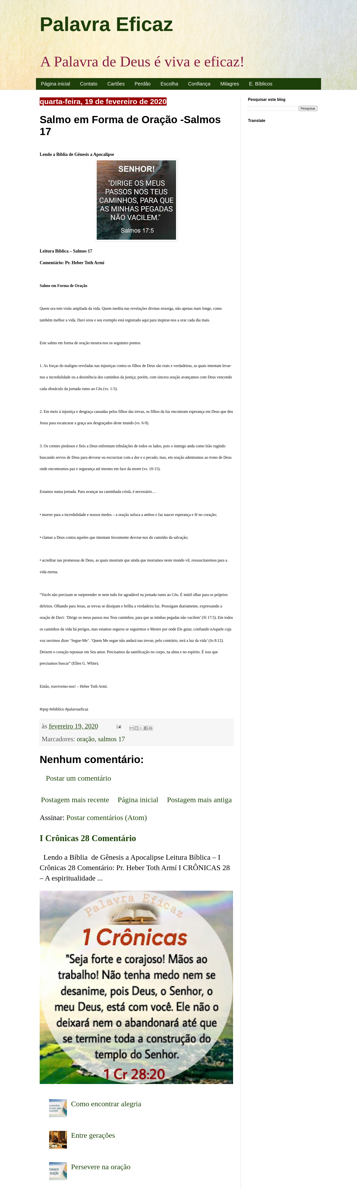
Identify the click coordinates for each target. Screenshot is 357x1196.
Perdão (143, 83)
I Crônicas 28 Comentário (88, 838)
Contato (88, 83)
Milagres (229, 83)
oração (86, 739)
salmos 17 (111, 739)
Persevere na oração (101, 1167)
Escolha (169, 83)
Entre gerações (93, 1135)
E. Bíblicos (260, 83)
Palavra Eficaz (106, 24)
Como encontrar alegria (106, 1104)
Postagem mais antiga (199, 800)
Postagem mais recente (75, 800)
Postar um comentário (78, 778)
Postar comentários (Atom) (106, 817)
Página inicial (55, 83)
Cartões (116, 83)
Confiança (199, 83)
